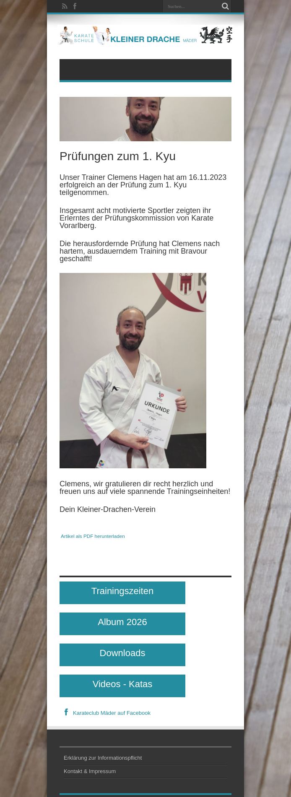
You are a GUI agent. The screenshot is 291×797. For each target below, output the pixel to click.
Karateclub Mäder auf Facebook (105, 713)
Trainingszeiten (122, 591)
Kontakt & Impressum (90, 771)
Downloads (123, 653)
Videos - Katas (123, 684)
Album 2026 (122, 622)
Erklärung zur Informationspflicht (103, 758)
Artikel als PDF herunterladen (93, 536)
